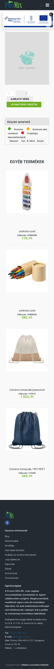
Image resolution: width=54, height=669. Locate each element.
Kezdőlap (9, 545)
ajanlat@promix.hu (21, 636)
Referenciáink (11, 541)
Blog (7, 536)
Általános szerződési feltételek (35, 665)
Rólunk (8, 568)
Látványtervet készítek (24, 104)
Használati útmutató (14, 550)
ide (13, 648)
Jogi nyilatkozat (12, 559)
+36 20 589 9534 (18, 633)
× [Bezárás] (51, 14)
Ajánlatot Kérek (20, 99)
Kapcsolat (10, 564)
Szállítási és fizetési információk (20, 555)
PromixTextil (11, 573)
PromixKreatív (12, 578)
